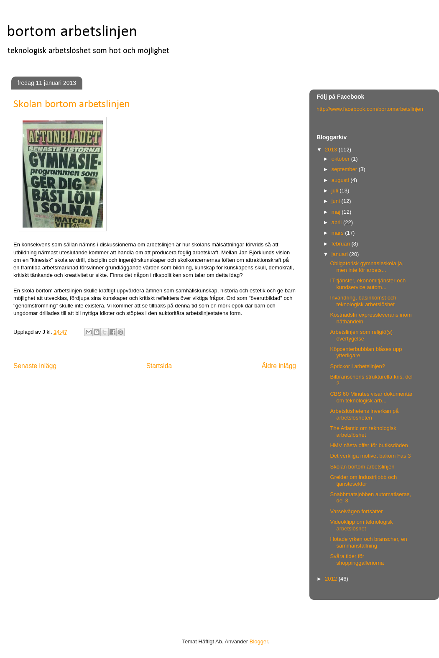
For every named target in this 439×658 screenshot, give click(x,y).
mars (338, 233)
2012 (332, 579)
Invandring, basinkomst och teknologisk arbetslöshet (363, 300)
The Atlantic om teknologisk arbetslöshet (363, 431)
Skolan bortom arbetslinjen (362, 466)
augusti (341, 180)
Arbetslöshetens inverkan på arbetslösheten (364, 414)
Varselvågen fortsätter (356, 511)
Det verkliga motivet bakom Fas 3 (370, 456)
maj (337, 212)
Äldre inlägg (279, 365)
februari (342, 244)
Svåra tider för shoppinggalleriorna (356, 559)
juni (337, 201)
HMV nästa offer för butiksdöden (369, 445)
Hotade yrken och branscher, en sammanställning (368, 542)
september (345, 169)
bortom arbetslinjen (72, 32)
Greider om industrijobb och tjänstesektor (363, 480)
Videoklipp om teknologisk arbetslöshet (361, 525)
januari (341, 254)
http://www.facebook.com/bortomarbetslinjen (369, 109)
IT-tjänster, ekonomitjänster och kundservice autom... (368, 283)
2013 (332, 149)
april (337, 222)
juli (336, 190)
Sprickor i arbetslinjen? (357, 366)
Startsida (159, 365)
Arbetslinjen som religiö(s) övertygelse (361, 335)
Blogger (259, 641)
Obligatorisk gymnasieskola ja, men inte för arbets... (366, 266)
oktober (341, 159)
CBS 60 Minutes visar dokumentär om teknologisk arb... (371, 397)
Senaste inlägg (34, 365)
